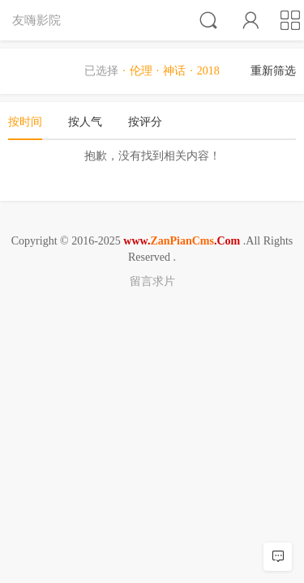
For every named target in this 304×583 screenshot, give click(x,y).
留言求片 (152, 281)
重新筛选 (273, 71)
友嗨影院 (36, 20)
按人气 (85, 122)
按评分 (145, 122)
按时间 (25, 122)
